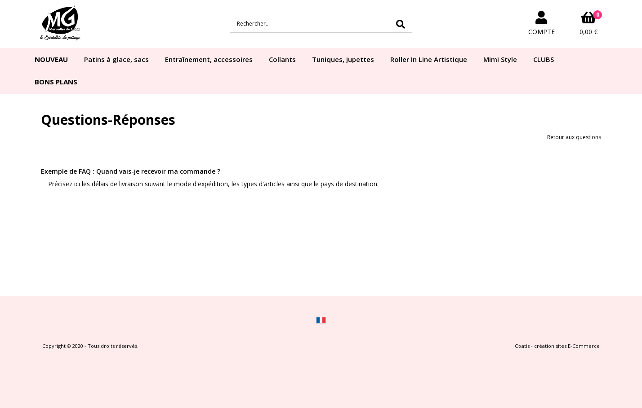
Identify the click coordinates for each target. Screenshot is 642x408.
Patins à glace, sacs (116, 59)
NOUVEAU (51, 59)
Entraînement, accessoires (209, 59)
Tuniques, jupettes (343, 59)
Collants (282, 59)
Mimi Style (500, 59)
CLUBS (543, 59)
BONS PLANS (56, 81)
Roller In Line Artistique (428, 59)
